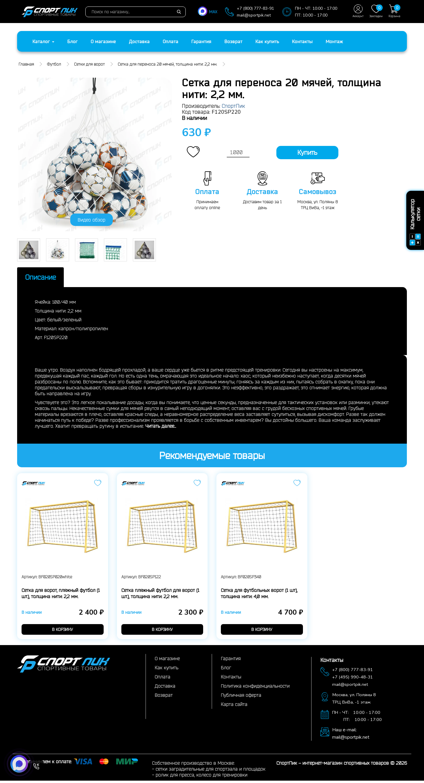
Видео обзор (91, 219)
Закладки (376, 11)
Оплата (170, 41)
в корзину (62, 631)
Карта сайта (234, 706)
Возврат (233, 41)
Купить (307, 152)
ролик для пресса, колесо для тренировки (201, 777)
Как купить (267, 41)
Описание (50, 278)
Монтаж (334, 41)
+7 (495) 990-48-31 (354, 679)
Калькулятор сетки (415, 222)
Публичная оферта (241, 697)
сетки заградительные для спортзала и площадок (210, 771)
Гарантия (201, 41)
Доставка (139, 41)
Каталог (43, 41)
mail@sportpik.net (254, 15)
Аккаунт (358, 11)
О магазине (103, 41)
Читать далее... (160, 428)
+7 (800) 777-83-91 (255, 8)
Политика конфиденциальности (255, 688)
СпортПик (233, 106)
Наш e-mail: (344, 732)
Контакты (302, 41)
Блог (72, 41)
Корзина (394, 11)
